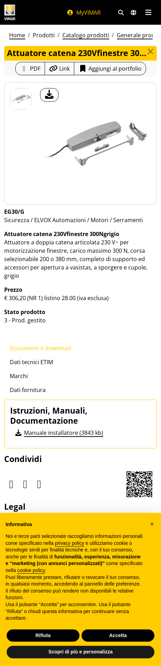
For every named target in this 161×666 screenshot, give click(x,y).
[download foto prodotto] (49, 95)
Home (17, 35)
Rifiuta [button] (43, 635)
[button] (152, 524)
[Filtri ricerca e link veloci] (120, 12)
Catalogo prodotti (85, 35)
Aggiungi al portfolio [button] (109, 68)
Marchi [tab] (19, 376)
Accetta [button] (118, 635)
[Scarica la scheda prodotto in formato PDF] (30, 68)
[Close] (150, 51)
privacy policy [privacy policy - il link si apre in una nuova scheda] (69, 543)
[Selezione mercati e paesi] (133, 12)
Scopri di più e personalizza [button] (80, 652)
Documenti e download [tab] (40, 348)
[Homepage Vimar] (9, 12)
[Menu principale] (148, 12)
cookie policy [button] (31, 570)
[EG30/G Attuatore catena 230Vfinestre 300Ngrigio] (21, 99)
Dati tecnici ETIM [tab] (31, 362)
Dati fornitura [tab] (28, 390)
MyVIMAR (84, 12)
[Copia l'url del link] (59, 68)
